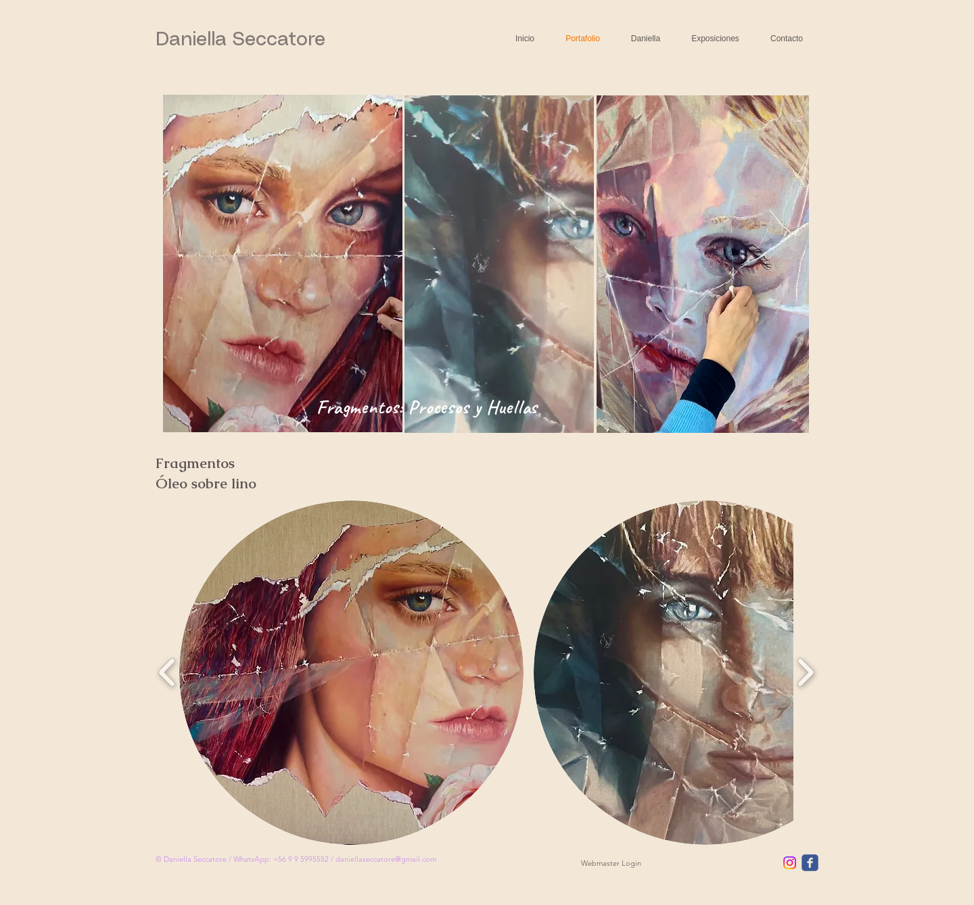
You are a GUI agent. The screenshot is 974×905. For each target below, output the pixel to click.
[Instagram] (789, 862)
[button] (351, 673)
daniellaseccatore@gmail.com (385, 859)
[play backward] (167, 673)
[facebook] (810, 862)
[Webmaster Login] (611, 864)
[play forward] (805, 673)
